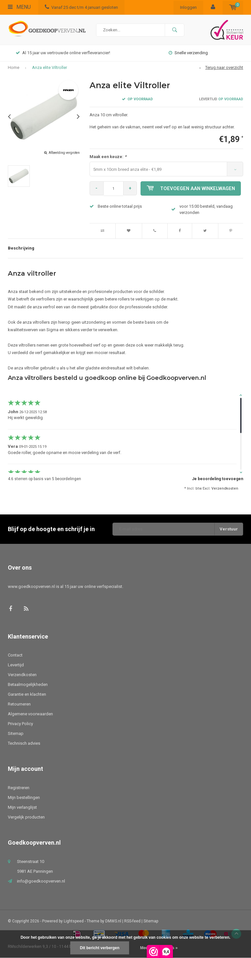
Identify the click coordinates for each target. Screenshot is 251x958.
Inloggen (188, 7)
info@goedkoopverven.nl (41, 881)
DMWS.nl (113, 921)
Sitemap (16, 733)
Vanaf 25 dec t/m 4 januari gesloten (81, 7)
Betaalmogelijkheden (28, 684)
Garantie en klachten (27, 694)
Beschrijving (21, 248)
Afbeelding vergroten (64, 152)
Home (13, 67)
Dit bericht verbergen (100, 948)
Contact (15, 655)
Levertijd (16, 664)
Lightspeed (74, 921)
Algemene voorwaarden (30, 713)
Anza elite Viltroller (49, 67)
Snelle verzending (188, 52)
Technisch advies (24, 743)
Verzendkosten (224, 488)
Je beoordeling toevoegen (217, 479)
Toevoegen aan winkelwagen (192, 188)
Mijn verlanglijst (22, 807)
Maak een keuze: (108, 156)
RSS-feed (132, 921)
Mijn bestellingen (24, 797)
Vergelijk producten (26, 817)
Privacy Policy (20, 723)
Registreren (18, 787)
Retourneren (19, 704)
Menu (19, 7)
